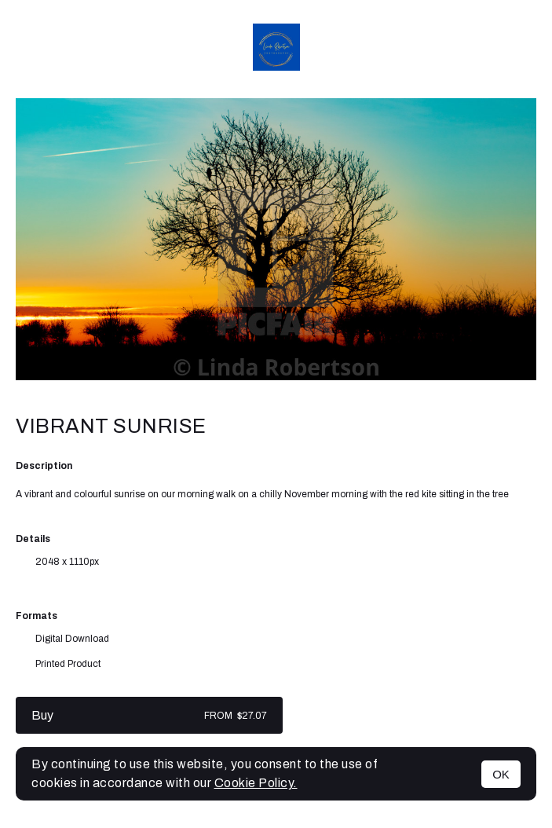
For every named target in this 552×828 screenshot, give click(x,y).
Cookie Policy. (256, 783)
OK (501, 774)
